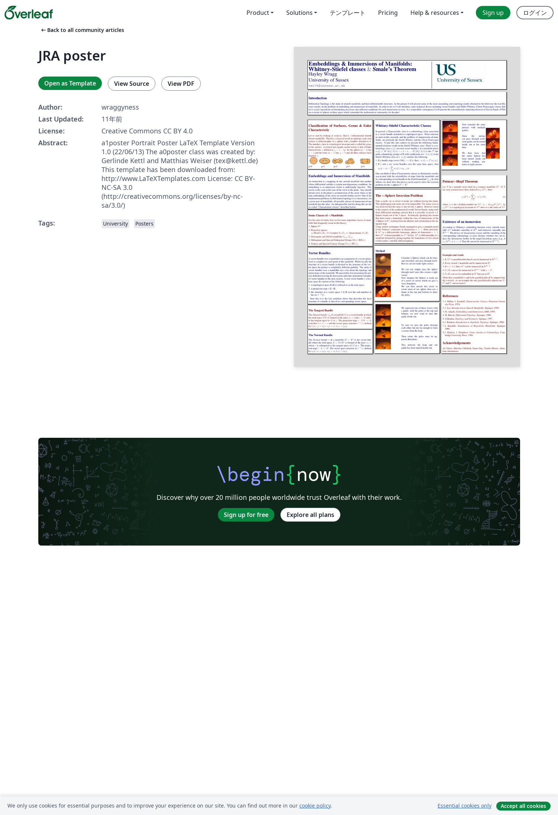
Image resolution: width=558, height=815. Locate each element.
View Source (131, 84)
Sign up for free (246, 515)
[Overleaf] (28, 12)
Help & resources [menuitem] (434, 13)
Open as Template (70, 83)
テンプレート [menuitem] (347, 13)
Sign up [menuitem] (493, 13)
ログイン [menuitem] (535, 13)
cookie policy (314, 805)
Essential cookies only (464, 805)
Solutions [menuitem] (299, 13)
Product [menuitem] (257, 13)
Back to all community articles (82, 29)
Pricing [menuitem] (388, 13)
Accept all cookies (523, 805)
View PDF (181, 84)
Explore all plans (310, 515)
